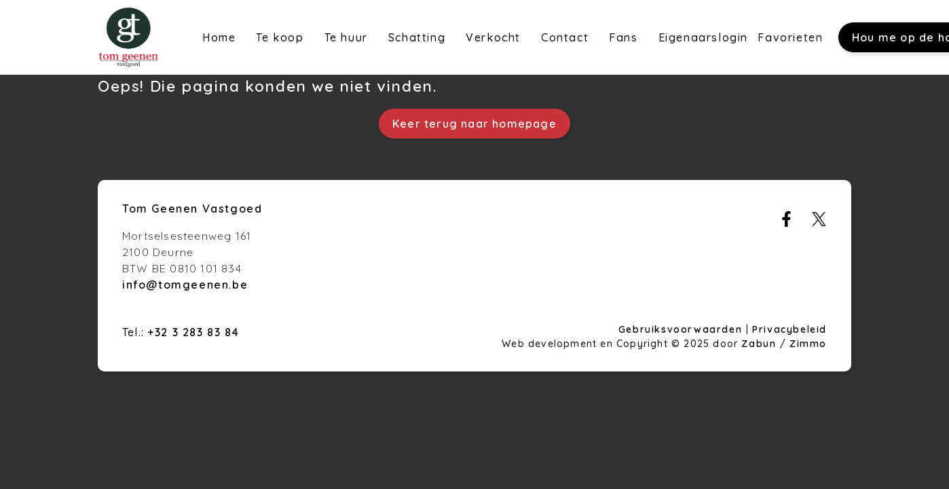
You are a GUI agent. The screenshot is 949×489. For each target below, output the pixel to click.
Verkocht (493, 37)
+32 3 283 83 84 (193, 332)
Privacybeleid (789, 329)
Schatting (416, 37)
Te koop (279, 37)
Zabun (758, 344)
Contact (565, 37)
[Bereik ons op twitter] (819, 223)
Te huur (346, 37)
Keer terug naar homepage (474, 123)
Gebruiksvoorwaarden (682, 329)
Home (219, 37)
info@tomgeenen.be (185, 284)
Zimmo (808, 344)
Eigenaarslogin (703, 37)
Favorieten (790, 37)
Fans (623, 37)
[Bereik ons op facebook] (786, 223)
